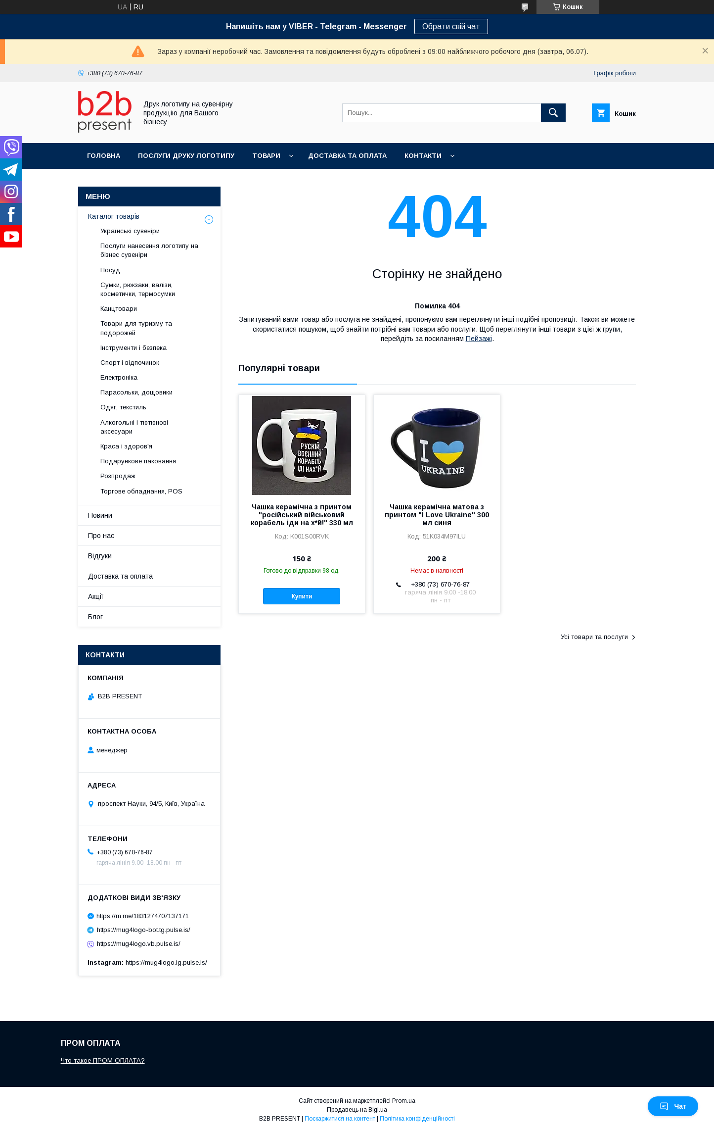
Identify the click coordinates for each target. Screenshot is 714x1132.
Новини (100, 515)
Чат (673, 1106)
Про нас (101, 536)
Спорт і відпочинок (129, 362)
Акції (95, 596)
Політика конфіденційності (417, 1118)
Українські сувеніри (130, 231)
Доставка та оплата (347, 155)
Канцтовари (118, 308)
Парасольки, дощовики (136, 392)
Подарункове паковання (138, 461)
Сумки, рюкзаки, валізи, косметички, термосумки (137, 289)
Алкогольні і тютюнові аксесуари (134, 427)
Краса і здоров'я (126, 446)
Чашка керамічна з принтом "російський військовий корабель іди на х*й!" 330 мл (302, 515)
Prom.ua (403, 1100)
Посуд (110, 270)
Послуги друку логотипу (186, 155)
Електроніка (118, 377)
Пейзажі (479, 339)
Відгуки (100, 556)
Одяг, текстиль (123, 407)
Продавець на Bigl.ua (357, 1109)
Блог (95, 617)
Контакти (423, 155)
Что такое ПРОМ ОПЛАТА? (103, 1060)
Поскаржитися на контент (340, 1118)
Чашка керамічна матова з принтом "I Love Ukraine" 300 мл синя (437, 515)
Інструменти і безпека (133, 347)
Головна (103, 155)
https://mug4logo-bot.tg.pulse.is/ (143, 930)
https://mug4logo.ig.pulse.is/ (166, 962)
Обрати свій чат (451, 26)
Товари (266, 155)
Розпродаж (117, 476)
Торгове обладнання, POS (141, 491)
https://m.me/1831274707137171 (142, 916)
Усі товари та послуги (594, 636)
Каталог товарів (113, 216)
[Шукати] (553, 112)
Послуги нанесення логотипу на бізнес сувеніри (149, 250)
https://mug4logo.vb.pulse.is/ (138, 943)
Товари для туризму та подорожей (136, 328)
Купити (301, 596)
